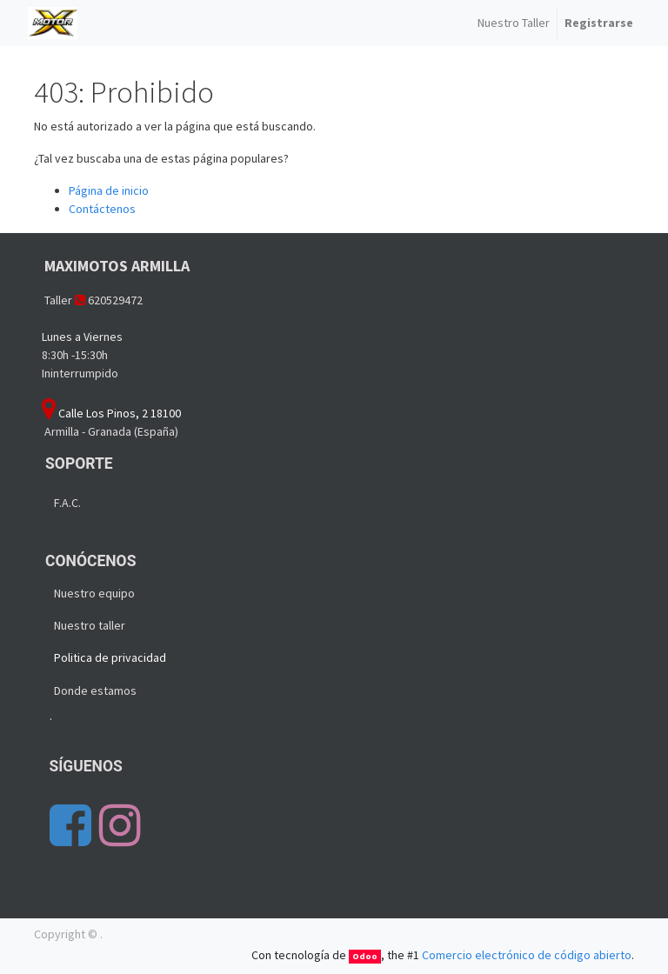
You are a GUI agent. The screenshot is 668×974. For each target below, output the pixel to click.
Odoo (364, 956)
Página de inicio (109, 190)
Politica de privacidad (110, 657)
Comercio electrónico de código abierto (526, 955)
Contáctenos (102, 209)
